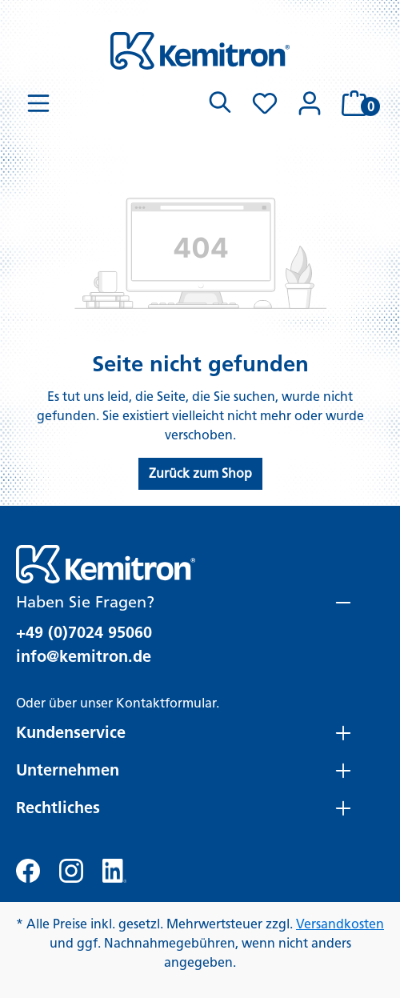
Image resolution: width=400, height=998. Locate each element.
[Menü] (38, 103)
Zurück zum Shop (200, 473)
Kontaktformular (166, 703)
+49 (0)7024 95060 (84, 632)
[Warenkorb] (358, 103)
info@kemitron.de (83, 656)
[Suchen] (220, 103)
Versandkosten (340, 924)
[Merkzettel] (264, 103)
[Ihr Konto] (309, 103)
